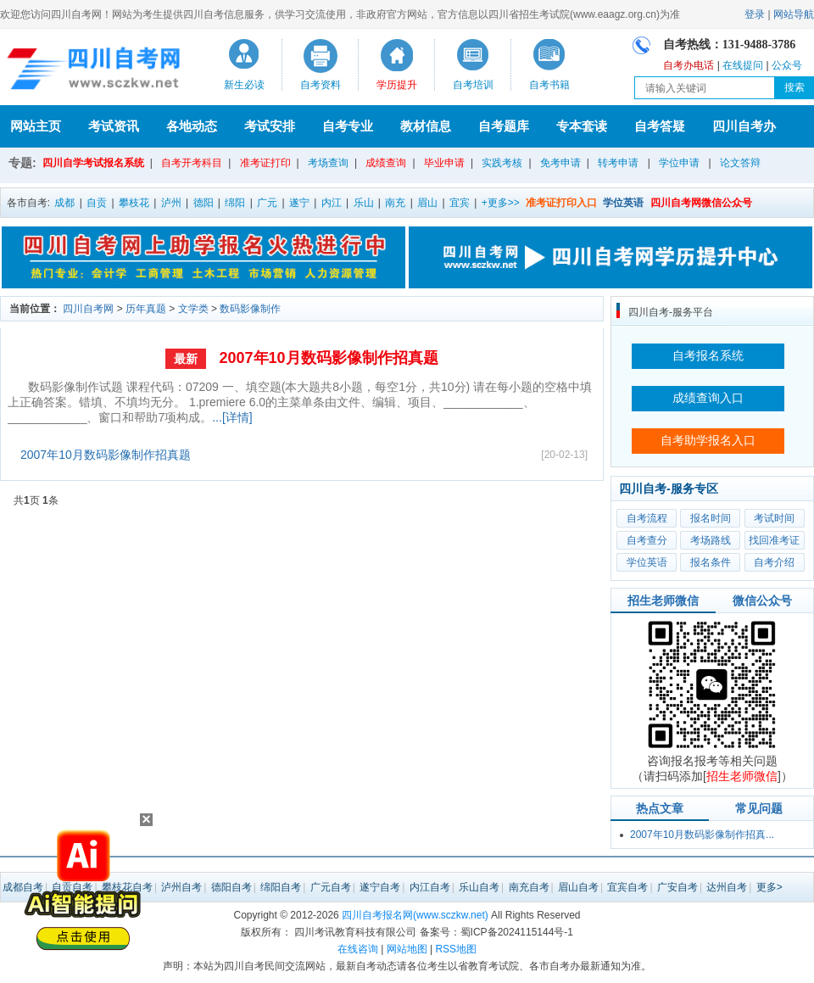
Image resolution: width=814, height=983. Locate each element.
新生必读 (244, 85)
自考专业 (347, 126)
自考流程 (647, 518)
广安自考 (677, 887)
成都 (64, 203)
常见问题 (759, 808)
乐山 (364, 203)
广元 (267, 203)
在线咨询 (357, 949)
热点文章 (659, 808)
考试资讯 (113, 126)
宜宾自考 (627, 887)
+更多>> (501, 203)
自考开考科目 (191, 163)
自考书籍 (549, 85)
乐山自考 (479, 887)
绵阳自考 (280, 887)
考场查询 (328, 163)
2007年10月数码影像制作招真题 (328, 357)
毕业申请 (444, 163)
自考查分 (647, 540)
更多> (769, 887)
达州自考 (726, 887)
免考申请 (560, 163)
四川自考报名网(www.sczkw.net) (415, 915)
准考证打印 (265, 163)
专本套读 (581, 126)
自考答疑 (659, 126)
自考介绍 (774, 562)
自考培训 (473, 85)
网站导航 (793, 14)
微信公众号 (762, 600)
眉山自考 (578, 887)
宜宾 (459, 203)
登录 (754, 14)
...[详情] (232, 417)
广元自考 (330, 887)
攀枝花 (134, 203)
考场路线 (710, 540)
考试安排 (269, 126)
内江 (331, 203)
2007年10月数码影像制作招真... (702, 835)
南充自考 (529, 887)
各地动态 (191, 126)
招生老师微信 (663, 600)
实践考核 (502, 163)
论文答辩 (740, 163)
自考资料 (320, 85)
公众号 (787, 65)
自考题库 (503, 126)
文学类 (193, 309)
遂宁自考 (380, 887)
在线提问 (742, 65)
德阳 (203, 203)
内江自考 (430, 887)
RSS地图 (456, 949)
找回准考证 (774, 540)
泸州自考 (181, 887)
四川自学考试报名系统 (93, 163)
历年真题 (145, 309)
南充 (395, 203)
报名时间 (710, 518)
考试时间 (774, 518)
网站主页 (35, 126)
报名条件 (710, 562)
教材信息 (425, 126)
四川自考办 (744, 126)
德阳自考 (231, 887)
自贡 (96, 203)
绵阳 (235, 203)
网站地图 (407, 949)
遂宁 (299, 203)
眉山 (427, 203)
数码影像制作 (250, 309)
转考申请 (618, 163)
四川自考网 (88, 309)
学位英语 (647, 562)
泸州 (171, 203)
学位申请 (679, 163)
